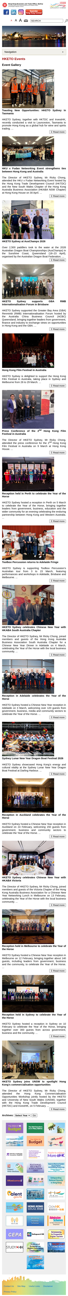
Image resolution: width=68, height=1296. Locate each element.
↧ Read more (58, 132)
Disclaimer (48, 1286)
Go (34, 1115)
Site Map (21, 1286)
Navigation (10, 52)
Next (62, 34)
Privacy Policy (10, 1291)
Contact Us (9, 1286)
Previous (5, 34)
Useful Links (34, 1286)
